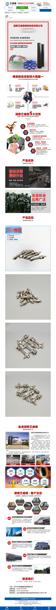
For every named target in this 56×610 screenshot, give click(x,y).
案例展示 (10, 10)
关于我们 (45, 7)
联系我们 (34, 10)
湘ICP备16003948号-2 (35, 600)
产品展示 (22, 7)
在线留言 (22, 10)
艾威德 (30, 604)
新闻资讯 (34, 7)
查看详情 (26, 12)
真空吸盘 (20, 12)
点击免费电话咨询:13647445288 (28, 598)
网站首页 (10, 7)
